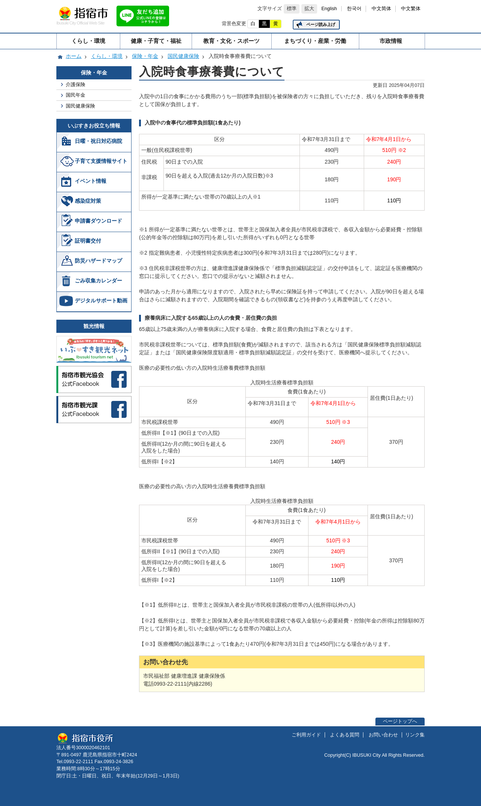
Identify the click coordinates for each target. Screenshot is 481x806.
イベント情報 (90, 181)
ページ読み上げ (320, 24)
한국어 (354, 8)
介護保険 (75, 84)
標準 (291, 8)
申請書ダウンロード (98, 221)
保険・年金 (145, 56)
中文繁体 (410, 8)
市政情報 (391, 41)
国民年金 (75, 95)
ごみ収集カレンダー (98, 281)
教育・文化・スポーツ (231, 41)
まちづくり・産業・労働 (315, 41)
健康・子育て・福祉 (156, 41)
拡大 (309, 8)
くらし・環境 (88, 41)
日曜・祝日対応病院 (98, 141)
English (329, 8)
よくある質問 (344, 735)
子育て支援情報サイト (101, 161)
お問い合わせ (383, 735)
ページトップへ (400, 721)
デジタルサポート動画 (101, 301)
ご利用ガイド (306, 735)
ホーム (74, 56)
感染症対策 (88, 201)
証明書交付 (88, 241)
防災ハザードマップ (98, 261)
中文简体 (381, 8)
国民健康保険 (183, 56)
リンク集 (415, 735)
